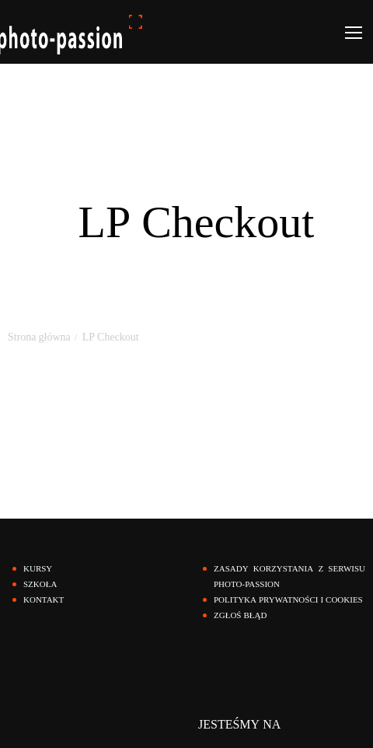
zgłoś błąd (240, 615)
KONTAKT (43, 600)
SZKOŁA (40, 584)
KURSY (37, 569)
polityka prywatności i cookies (288, 600)
